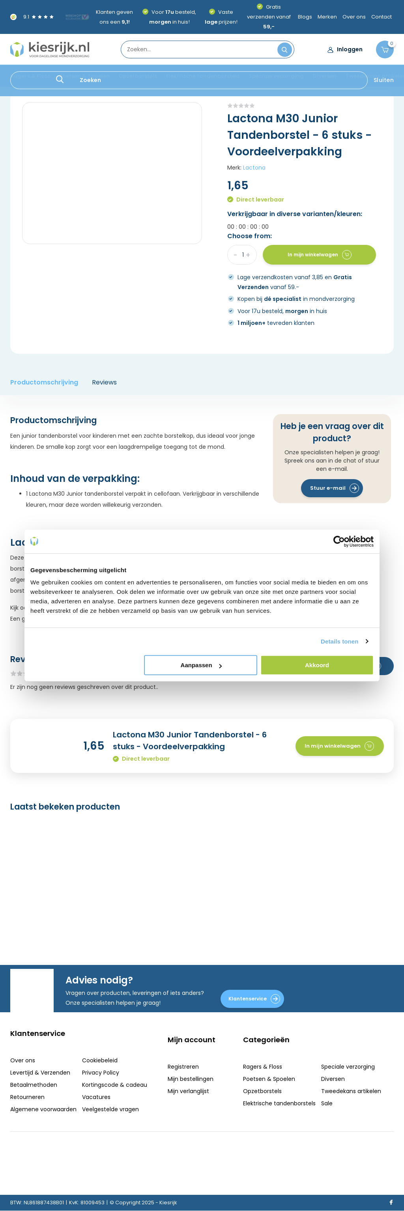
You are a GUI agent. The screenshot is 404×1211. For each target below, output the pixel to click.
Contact (381, 17)
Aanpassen (201, 665)
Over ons (354, 17)
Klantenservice (254, 999)
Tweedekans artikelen (351, 1091)
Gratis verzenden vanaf (269, 16)
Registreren (183, 1067)
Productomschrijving (44, 382)
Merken (327, 17)
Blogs (305, 17)
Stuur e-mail (334, 488)
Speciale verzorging (276, 76)
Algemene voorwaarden (43, 1109)
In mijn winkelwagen (320, 254)
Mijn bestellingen (190, 1079)
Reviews (104, 382)
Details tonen (339, 641)
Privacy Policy (100, 1073)
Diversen (325, 76)
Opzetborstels (138, 76)
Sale (327, 1103)
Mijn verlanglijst (188, 1091)
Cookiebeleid (100, 1060)
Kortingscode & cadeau (114, 1085)
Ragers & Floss (30, 76)
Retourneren (27, 1097)
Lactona (254, 168)
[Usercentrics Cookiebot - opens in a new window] (339, 541)
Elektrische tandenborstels (202, 76)
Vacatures (96, 1097)
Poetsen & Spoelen (84, 76)
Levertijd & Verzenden (40, 1073)
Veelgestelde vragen (110, 1109)
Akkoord (317, 665)
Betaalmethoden (33, 1085)
